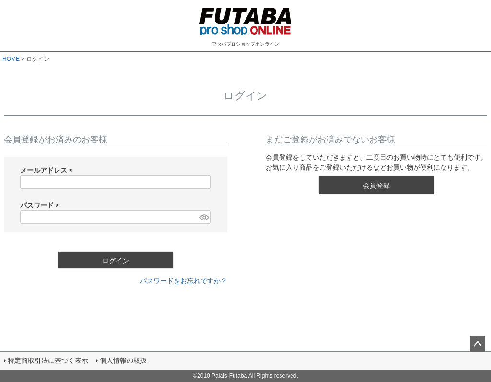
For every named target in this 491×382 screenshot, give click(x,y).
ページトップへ (477, 344)
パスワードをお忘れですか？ (183, 281)
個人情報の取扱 (123, 360)
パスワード (41, 205)
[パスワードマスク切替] (203, 217)
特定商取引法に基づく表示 (48, 360)
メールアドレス (48, 170)
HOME (11, 59)
